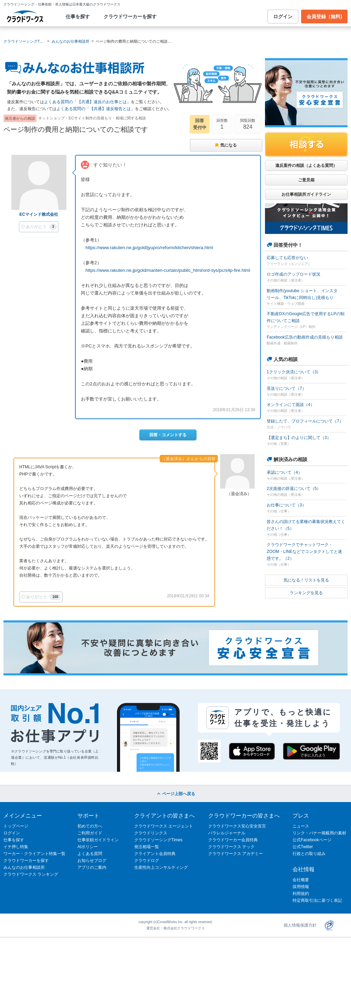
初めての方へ (89, 826)
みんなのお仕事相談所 (70, 41)
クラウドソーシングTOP (24, 41)
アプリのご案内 (91, 867)
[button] (38, 226)
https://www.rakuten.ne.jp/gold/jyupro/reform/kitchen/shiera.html (149, 247)
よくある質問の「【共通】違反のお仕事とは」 (87, 101)
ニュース (300, 826)
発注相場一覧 (146, 846)
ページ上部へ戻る (175, 793)
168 (55, 597)
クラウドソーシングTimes (158, 839)
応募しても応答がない (287, 257)
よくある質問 (89, 853)
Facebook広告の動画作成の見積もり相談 (305, 337)
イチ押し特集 (15, 846)
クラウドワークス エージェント (163, 826)
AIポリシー (87, 846)
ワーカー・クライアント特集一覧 (34, 853)
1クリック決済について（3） (294, 372)
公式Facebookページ (311, 839)
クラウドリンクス (150, 833)
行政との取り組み (309, 853)
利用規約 (300, 893)
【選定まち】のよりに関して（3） (299, 437)
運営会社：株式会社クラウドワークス (175, 928)
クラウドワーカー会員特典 (233, 839)
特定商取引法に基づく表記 (317, 900)
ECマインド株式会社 (38, 214)
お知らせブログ (91, 860)
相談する (306, 144)
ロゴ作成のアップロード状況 (293, 274)
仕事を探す (78, 16)
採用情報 (300, 886)
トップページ (15, 826)
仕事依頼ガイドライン (98, 839)
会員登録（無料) (324, 16)
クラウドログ (146, 860)
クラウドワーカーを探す (130, 16)
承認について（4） (284, 472)
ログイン (282, 16)
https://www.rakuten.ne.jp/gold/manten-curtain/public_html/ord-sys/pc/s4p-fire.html (167, 270)
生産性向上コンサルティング (161, 867)
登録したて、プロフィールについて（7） (305, 421)
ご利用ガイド (89, 833)
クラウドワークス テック (231, 846)
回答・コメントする (168, 435)
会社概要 (300, 879)
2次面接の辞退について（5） (294, 488)
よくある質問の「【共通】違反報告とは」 (95, 108)
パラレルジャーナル (226, 833)
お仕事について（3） (286, 505)
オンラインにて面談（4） (291, 404)
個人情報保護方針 (300, 925)
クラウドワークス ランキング (30, 874)
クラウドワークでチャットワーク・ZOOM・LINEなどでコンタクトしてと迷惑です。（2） (304, 551)
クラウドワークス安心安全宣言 (237, 826)
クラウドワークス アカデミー (235, 853)
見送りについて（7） (286, 388)
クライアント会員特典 (155, 853)
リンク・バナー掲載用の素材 (319, 833)
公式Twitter (302, 846)
